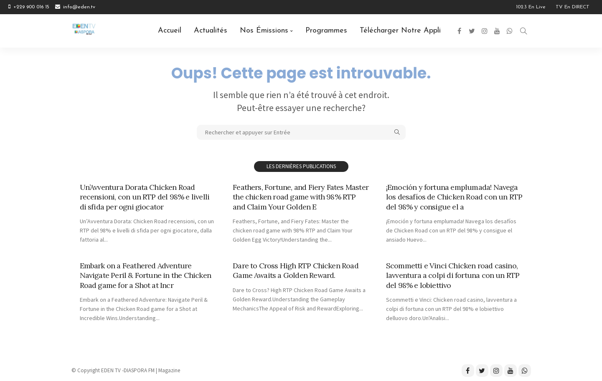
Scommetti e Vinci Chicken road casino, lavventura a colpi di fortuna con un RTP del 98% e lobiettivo (453, 275)
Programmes (326, 31)
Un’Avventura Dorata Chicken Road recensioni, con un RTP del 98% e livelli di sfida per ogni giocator (145, 197)
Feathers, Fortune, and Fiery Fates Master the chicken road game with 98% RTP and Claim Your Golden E (300, 197)
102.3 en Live (531, 7)
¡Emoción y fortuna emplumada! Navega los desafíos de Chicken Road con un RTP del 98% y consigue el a (454, 197)
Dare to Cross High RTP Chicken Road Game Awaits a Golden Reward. (295, 270)
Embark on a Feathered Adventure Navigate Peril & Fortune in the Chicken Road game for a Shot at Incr (145, 275)
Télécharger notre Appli (400, 31)
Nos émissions (264, 31)
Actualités (210, 31)
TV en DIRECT (572, 7)
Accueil (169, 31)
